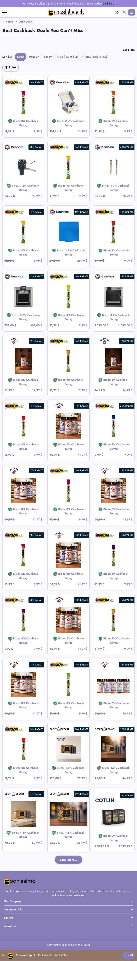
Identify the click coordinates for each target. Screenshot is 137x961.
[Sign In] (131, 12)
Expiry (48, 57)
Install (129, 955)
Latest (20, 57)
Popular (34, 57)
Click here (108, 3)
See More (129, 50)
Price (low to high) (68, 57)
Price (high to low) (96, 57)
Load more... (68, 859)
